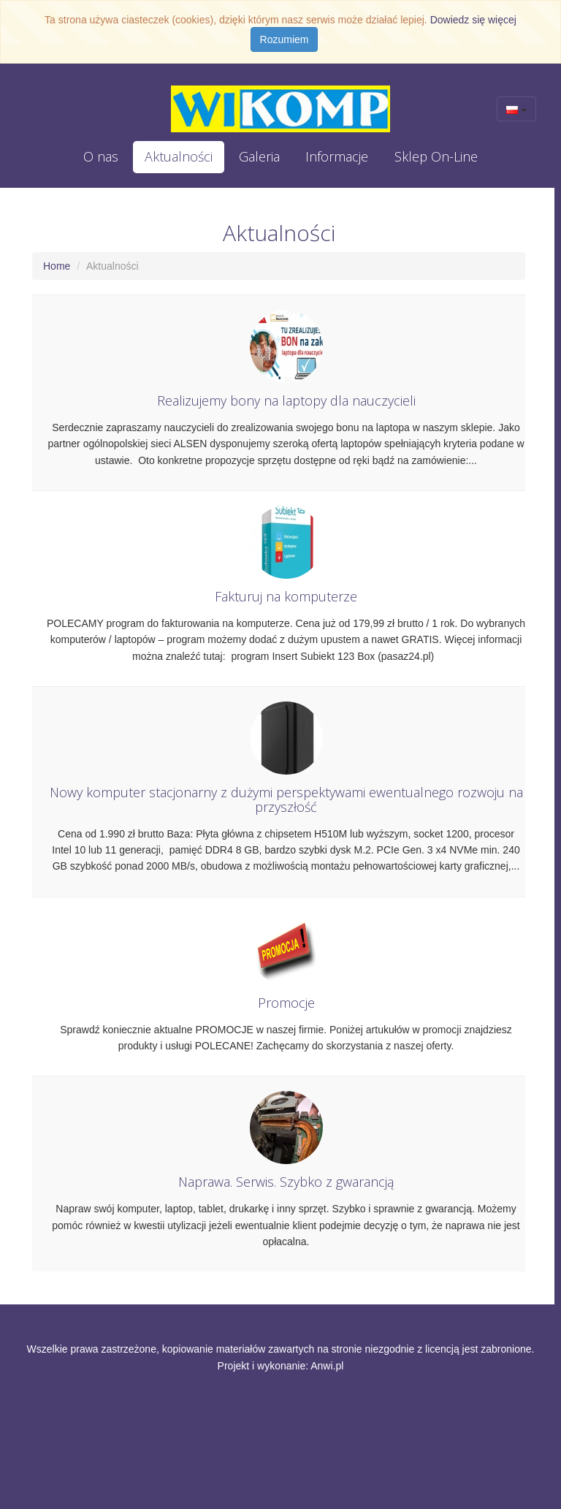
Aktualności (179, 156)
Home (56, 266)
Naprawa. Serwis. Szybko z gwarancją (286, 1182)
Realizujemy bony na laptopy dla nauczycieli (286, 401)
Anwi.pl (326, 1366)
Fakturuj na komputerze (286, 597)
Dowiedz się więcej (473, 20)
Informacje (336, 156)
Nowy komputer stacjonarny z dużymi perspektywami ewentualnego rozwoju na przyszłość (286, 801)
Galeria (259, 156)
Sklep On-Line (436, 156)
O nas (100, 156)
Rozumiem (284, 39)
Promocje (286, 1003)
